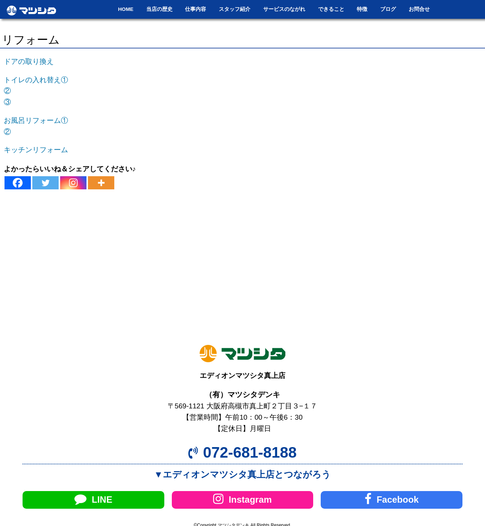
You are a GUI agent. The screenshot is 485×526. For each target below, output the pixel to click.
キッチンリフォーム (36, 150)
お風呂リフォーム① (36, 120)
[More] (101, 182)
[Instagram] (73, 182)
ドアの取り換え (29, 61)
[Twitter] (45, 182)
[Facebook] (18, 182)
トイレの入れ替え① (36, 80)
